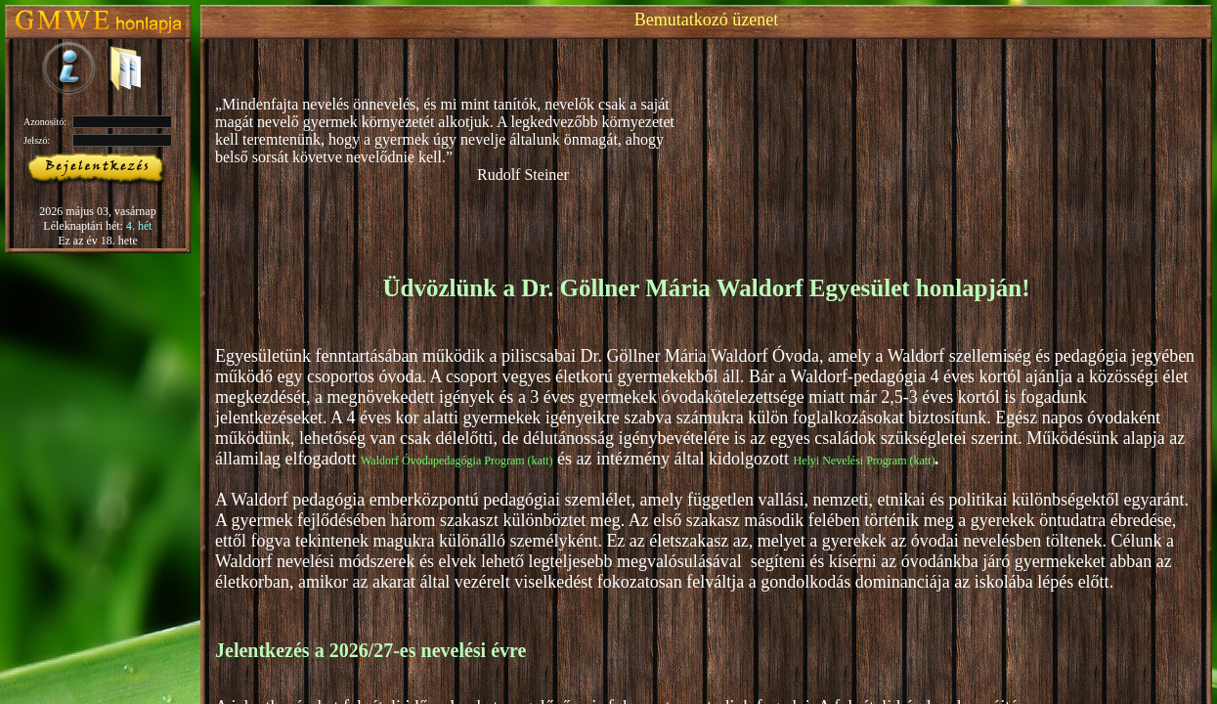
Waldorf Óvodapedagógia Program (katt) (457, 460)
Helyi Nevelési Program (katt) (864, 460)
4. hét (139, 226)
